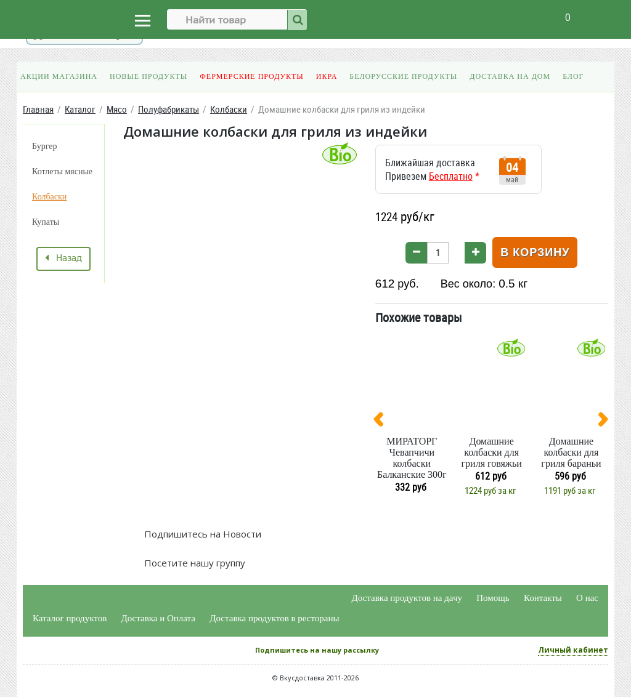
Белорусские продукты (403, 76)
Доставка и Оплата (158, 618)
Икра (326, 76)
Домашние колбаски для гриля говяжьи (492, 452)
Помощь (492, 598)
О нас (587, 598)
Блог (573, 76)
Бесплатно (451, 176)
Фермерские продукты (252, 76)
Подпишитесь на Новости (201, 534)
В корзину (534, 252)
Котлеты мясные (62, 171)
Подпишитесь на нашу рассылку (317, 650)
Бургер (44, 146)
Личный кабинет (573, 650)
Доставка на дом (510, 76)
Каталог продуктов (70, 618)
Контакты (543, 598)
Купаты (45, 222)
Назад (63, 258)
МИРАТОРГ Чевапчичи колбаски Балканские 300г (412, 458)
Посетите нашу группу (193, 563)
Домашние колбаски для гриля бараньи (571, 452)
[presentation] (383, 422)
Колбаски (49, 196)
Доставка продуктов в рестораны (274, 618)
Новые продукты (148, 76)
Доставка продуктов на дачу (407, 598)
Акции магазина (58, 76)
